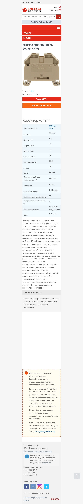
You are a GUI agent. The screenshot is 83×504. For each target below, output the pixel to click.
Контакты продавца (32, 292)
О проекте (25, 2)
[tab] (41, 32)
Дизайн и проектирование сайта (35, 498)
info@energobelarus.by (45, 431)
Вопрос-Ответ (35, 2)
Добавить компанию (41, 22)
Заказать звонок (41, 105)
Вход (56, 7)
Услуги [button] (27, 38)
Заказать (41, 99)
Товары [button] (27, 32)
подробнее (46, 463)
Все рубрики (49, 17)
